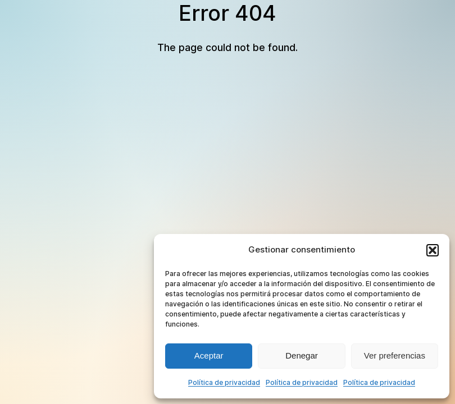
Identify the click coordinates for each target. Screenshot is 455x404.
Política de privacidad (224, 382)
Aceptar (209, 355)
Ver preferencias (394, 355)
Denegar (301, 355)
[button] (432, 250)
